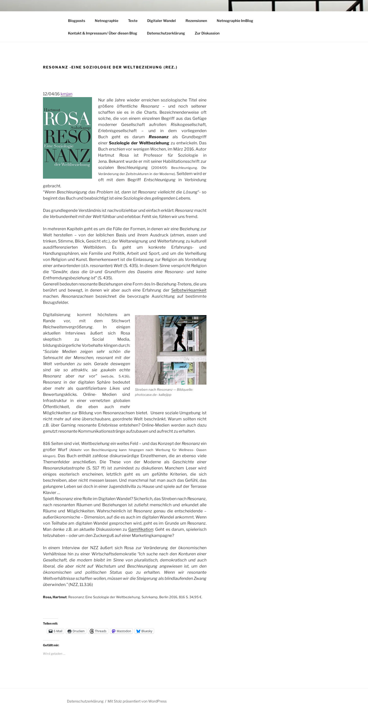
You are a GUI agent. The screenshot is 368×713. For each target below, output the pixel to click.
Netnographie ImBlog (235, 20)
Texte (132, 20)
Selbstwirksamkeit (188, 290)
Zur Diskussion (207, 33)
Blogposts (76, 20)
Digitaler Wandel (161, 20)
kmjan (66, 93)
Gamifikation (140, 529)
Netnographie (106, 20)
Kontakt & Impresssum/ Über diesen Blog (102, 33)
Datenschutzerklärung (166, 33)
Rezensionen (196, 20)
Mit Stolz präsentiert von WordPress (137, 701)
